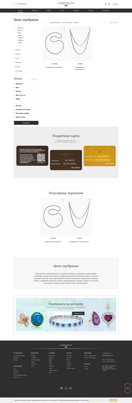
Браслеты (20, 28)
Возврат (33, 355)
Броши (20, 30)
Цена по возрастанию (67, 22)
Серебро (48, 10)
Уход (32, 366)
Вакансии (16, 371)
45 (110, 22)
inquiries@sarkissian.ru (107, 355)
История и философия (19, 355)
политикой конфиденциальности (98, 400)
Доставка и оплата (35, 360)
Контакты (16, 357)
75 (113, 22)
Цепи (19, 45)
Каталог (20, 10)
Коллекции (51, 355)
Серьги (20, 42)
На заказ (90, 10)
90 (116, 22)
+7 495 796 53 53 (106, 353)
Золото (62, 10)
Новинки (34, 10)
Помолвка (76, 10)
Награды (16, 360)
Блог (15, 368)
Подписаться (78, 313)
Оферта (33, 362)
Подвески (20, 37)
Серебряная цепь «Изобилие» (54, 67)
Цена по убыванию (55, 22)
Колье (19, 33)
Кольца (20, 35)
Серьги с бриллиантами (90, 357)
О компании (105, 10)
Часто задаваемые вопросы (20, 375)
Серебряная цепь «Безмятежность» (79, 241)
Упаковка (33, 364)
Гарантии (33, 357)
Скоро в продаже (53, 370)
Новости (16, 373)
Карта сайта (17, 377)
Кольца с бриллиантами (90, 355)
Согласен (113, 400)
